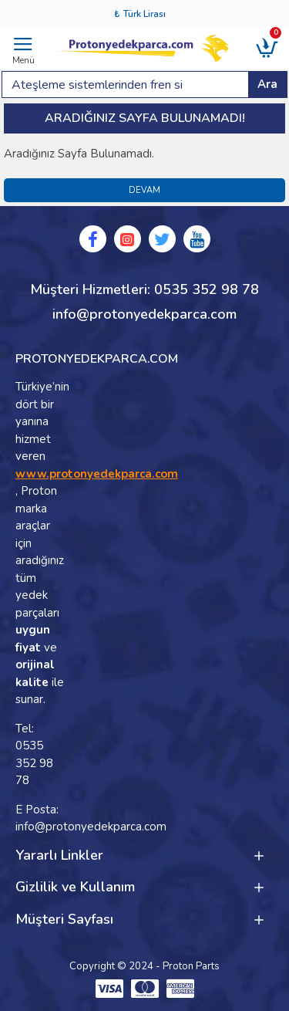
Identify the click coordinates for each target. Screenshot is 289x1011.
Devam (144, 190)
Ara (267, 84)
